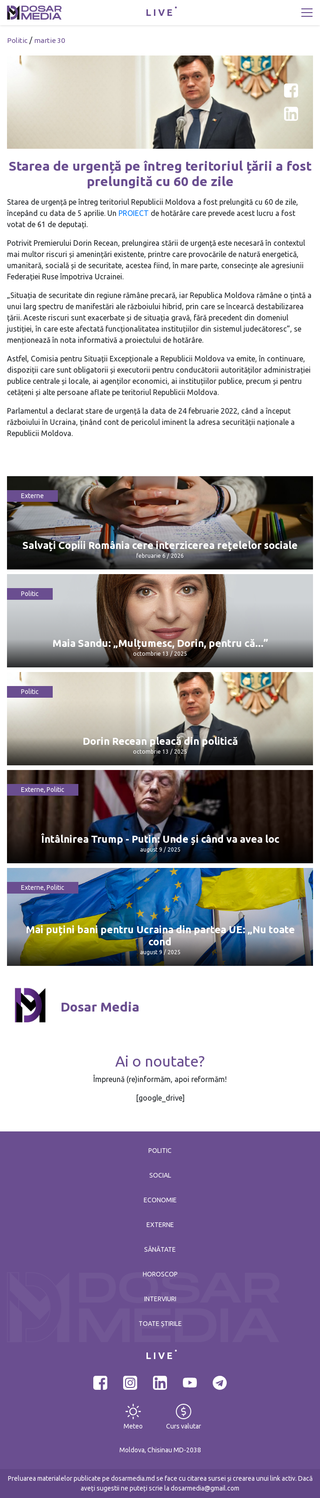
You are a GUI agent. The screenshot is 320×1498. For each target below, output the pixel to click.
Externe (32, 495)
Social (160, 1175)
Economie (160, 1200)
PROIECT (133, 213)
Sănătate (160, 1249)
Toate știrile (160, 1323)
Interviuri (160, 1299)
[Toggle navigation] (307, 12)
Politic (17, 40)
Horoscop (160, 1274)
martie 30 (49, 40)
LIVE (160, 12)
